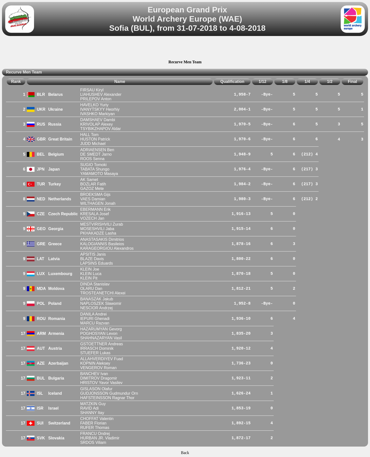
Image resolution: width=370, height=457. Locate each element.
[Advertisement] (185, 48)
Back (185, 453)
